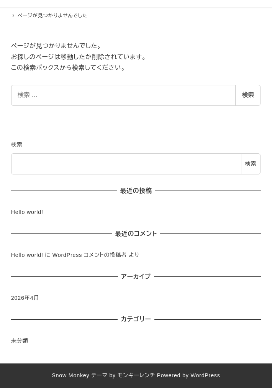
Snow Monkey (70, 375)
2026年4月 (25, 298)
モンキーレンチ (136, 375)
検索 (248, 95)
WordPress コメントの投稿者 (89, 255)
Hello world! (27, 212)
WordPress (205, 375)
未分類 (19, 341)
